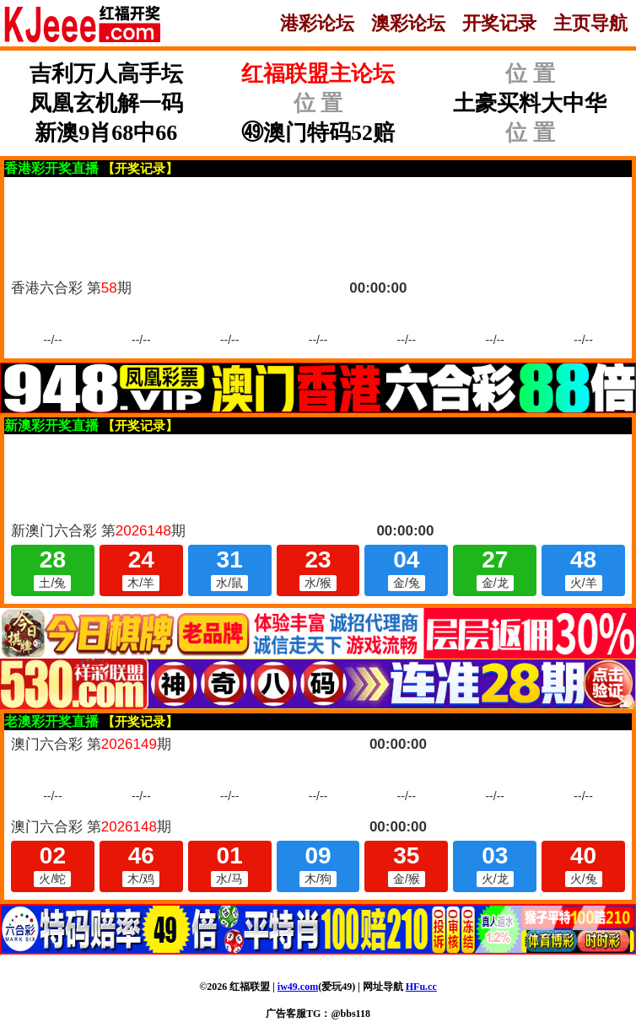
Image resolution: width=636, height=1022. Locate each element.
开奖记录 (499, 23)
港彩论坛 (317, 23)
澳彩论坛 (408, 23)
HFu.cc (421, 986)
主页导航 (590, 23)
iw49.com (298, 986)
